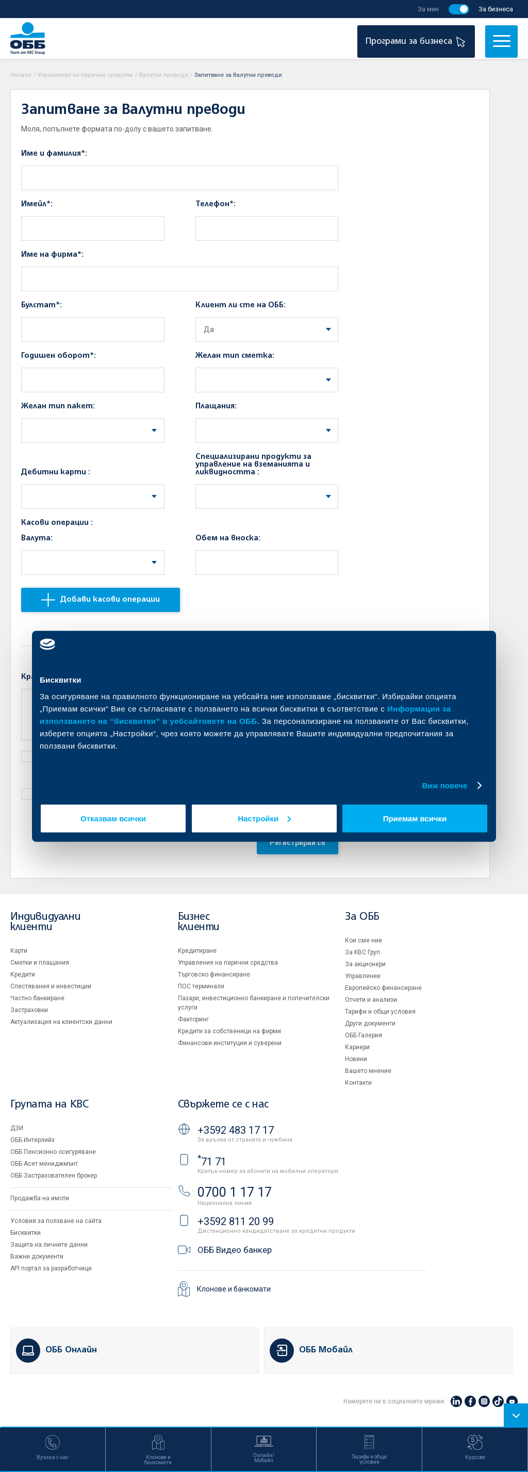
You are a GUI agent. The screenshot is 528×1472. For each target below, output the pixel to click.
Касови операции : (57, 522)
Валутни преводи (163, 75)
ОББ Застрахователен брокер (53, 1175)
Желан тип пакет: (58, 406)
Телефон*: (215, 204)
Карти (18, 950)
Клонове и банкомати (234, 1289)
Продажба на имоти (39, 1198)
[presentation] (99, 845)
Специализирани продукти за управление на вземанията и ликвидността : (253, 464)
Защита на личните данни (49, 1244)
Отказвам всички (113, 818)
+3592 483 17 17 (235, 1130)
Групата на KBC (49, 1105)
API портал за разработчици (51, 1268)
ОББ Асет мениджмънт (44, 1163)
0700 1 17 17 (234, 1192)
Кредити (22, 974)
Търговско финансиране (214, 974)
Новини (356, 1059)
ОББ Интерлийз (32, 1140)
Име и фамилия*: (54, 153)
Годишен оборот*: (58, 355)
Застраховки (29, 1010)
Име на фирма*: (52, 254)
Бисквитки (25, 1232)
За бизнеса (495, 9)
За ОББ (362, 917)
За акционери (365, 964)
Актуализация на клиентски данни (61, 1022)
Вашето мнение (368, 1070)
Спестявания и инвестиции (50, 986)
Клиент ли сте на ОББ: (240, 305)
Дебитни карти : (55, 472)
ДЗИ (16, 1128)
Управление (363, 976)
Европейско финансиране (383, 987)
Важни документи (36, 1256)
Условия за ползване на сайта (56, 1221)
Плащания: (216, 406)
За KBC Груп (362, 952)
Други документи (370, 1023)
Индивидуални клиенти (45, 922)
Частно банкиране (37, 998)
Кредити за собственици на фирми (229, 1031)
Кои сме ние (363, 940)
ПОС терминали (201, 986)
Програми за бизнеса (417, 41)
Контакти (358, 1082)
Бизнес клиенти (199, 922)
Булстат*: (41, 305)
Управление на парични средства (85, 75)
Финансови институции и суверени (230, 1043)
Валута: (37, 538)
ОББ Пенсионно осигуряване (53, 1151)
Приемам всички (415, 818)
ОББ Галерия (363, 1035)
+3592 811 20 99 (235, 1221)
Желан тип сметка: (234, 355)
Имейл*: (37, 204)
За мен (428, 9)
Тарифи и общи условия (380, 1011)
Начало (20, 75)
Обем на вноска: (227, 538)
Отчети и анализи (371, 999)
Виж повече (444, 785)
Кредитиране (197, 950)
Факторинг (193, 1019)
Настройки (264, 818)
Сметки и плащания (39, 962)
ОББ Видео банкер (234, 1250)
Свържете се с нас (223, 1105)
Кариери (357, 1047)
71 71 (211, 1161)
